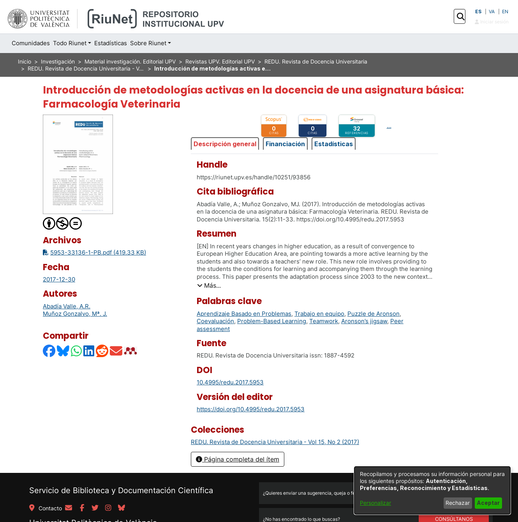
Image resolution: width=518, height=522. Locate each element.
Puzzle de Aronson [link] (373, 313)
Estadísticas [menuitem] (110, 43)
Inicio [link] (24, 61)
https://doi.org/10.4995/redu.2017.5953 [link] (251, 409)
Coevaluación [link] (215, 321)
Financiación (285, 144)
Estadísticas (333, 144)
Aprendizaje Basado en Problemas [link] (244, 313)
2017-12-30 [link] (59, 279)
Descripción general (225, 144)
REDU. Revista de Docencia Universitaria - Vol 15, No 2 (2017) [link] (86, 68)
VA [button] (492, 11)
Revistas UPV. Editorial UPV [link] (220, 61)
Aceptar (488, 502)
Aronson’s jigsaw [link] (364, 321)
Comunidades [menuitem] (31, 43)
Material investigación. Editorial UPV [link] (130, 61)
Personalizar (375, 502)
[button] (460, 16)
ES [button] (478, 11)
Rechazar (458, 502)
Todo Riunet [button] (69, 43)
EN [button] (505, 11)
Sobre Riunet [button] (148, 43)
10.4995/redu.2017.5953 (230, 382)
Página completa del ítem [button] (237, 459)
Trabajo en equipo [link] (319, 313)
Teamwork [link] (323, 321)
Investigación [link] (58, 61)
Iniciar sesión (492, 22)
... (389, 125)
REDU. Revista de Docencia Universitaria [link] (315, 61)
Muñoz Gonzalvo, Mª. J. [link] (75, 313)
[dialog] (432, 490)
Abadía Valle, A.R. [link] (66, 306)
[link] (275, 442)
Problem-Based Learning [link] (271, 321)
